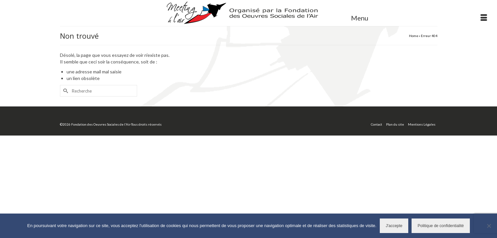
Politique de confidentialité (441, 225)
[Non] (488, 225)
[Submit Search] (65, 105)
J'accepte (394, 225)
